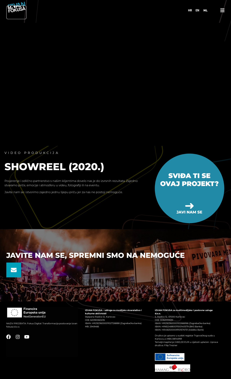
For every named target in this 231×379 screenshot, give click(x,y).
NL (205, 10)
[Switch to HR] (190, 10)
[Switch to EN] (197, 10)
